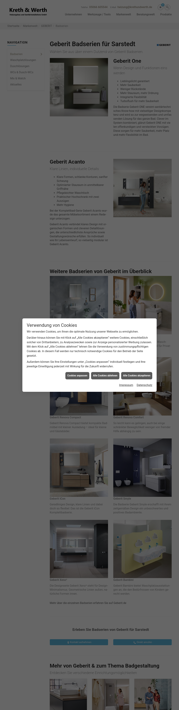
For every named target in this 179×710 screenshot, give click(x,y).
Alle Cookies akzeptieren (136, 375)
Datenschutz (144, 385)
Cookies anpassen (77, 375)
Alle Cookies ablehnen (105, 375)
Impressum (126, 385)
